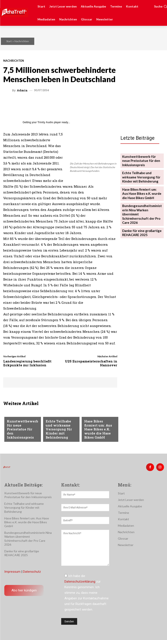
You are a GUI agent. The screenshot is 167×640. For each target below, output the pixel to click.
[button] (160, 6)
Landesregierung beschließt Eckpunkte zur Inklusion (27, 363)
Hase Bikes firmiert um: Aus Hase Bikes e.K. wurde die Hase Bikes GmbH (99, 432)
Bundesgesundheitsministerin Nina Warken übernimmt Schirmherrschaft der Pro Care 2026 (141, 206)
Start (9, 41)
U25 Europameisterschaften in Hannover (91, 363)
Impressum (12, 570)
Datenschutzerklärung (79, 580)
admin (22, 90)
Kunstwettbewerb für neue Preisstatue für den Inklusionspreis (22, 432)
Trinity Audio (45, 122)
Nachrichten (21, 41)
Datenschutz (32, 570)
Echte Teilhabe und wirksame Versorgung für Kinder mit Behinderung (60, 430)
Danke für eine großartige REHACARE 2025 (140, 220)
